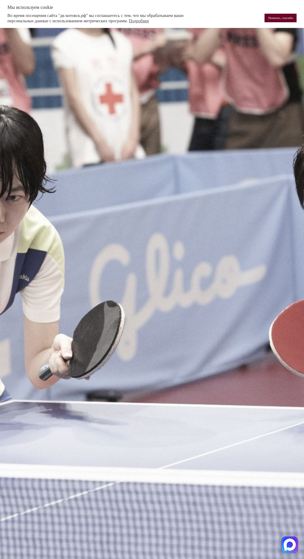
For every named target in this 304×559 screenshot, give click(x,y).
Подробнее (139, 20)
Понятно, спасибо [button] (280, 18)
